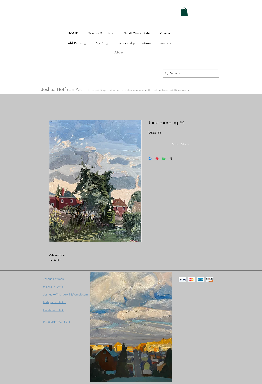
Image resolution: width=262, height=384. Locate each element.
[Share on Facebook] (150, 158)
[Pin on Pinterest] (157, 158)
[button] (184, 12)
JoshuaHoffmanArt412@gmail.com (65, 295)
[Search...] (190, 73)
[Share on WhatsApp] (164, 158)
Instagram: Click (54, 302)
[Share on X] (171, 158)
